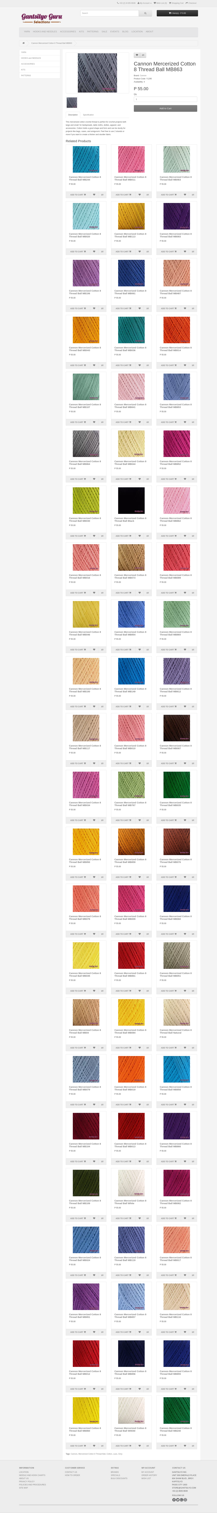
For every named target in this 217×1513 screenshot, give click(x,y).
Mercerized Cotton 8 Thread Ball (92, 1454)
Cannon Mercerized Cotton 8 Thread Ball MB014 (176, 349)
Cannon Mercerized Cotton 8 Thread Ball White (130, 1202)
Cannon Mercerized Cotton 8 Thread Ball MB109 (85, 1202)
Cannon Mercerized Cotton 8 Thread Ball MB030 (85, 519)
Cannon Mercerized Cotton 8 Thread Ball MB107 (85, 405)
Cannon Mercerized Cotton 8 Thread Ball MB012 (85, 1372)
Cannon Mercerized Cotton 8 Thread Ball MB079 (85, 1088)
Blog (125, 31)
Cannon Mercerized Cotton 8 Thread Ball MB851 (85, 1315)
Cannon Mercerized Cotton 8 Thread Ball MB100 (85, 690)
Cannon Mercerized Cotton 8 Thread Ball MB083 (176, 235)
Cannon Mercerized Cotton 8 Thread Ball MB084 (130, 1031)
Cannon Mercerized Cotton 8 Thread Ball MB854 (130, 633)
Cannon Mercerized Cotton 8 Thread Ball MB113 (130, 235)
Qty (135, 94)
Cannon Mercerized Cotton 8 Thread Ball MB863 (51, 43)
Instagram (185, 1500)
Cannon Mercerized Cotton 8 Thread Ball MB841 (130, 405)
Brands (115, 1472)
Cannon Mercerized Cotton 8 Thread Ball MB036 (130, 349)
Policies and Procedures (32, 1485)
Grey (120, 1454)
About (149, 31)
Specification (88, 115)
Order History (149, 1475)
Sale (104, 31)
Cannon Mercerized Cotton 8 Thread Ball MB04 (85, 1031)
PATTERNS (93, 31)
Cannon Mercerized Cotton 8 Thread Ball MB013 (130, 1145)
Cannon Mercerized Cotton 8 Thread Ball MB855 (176, 1372)
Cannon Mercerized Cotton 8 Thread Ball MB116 (176, 1315)
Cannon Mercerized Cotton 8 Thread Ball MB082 (176, 1202)
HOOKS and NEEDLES (45, 31)
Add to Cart (165, 108)
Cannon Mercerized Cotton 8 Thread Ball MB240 (176, 1429)
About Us (24, 1478)
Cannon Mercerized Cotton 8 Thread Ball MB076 (176, 860)
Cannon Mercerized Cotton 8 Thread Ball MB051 (176, 974)
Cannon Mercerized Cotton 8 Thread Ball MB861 (130, 974)
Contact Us (71, 1472)
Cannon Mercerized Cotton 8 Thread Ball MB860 (85, 1429)
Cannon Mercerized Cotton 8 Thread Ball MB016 (85, 576)
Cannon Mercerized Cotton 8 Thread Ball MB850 (85, 860)
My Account (148, 1472)
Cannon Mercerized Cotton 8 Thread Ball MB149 (130, 690)
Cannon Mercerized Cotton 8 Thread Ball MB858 (176, 1088)
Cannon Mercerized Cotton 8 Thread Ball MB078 (85, 917)
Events (114, 31)
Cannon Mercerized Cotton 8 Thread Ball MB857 (130, 1315)
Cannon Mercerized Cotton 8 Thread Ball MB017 (176, 1258)
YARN (27, 31)
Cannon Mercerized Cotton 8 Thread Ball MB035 (176, 804)
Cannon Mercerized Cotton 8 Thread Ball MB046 (85, 633)
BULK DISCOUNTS (119, 1478)
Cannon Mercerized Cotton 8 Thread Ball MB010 (130, 747)
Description (73, 115)
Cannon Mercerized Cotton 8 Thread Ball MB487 (176, 292)
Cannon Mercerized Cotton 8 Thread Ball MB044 (130, 462)
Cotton (109, 1454)
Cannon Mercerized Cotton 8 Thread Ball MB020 (85, 235)
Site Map (23, 1488)
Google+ (181, 1500)
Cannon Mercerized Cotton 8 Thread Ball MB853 (176, 405)
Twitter (178, 1500)
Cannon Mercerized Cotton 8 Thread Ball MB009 (130, 917)
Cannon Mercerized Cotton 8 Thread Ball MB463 (176, 178)
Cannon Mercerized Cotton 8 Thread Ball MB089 (176, 576)
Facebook (174, 1500)
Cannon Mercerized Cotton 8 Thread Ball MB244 (85, 178)
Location (137, 31)
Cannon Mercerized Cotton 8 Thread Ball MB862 (176, 519)
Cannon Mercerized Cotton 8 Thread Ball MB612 (176, 690)
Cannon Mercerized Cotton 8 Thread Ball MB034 (85, 804)
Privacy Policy (27, 1481)
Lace (115, 1454)
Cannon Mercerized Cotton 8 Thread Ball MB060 (176, 917)
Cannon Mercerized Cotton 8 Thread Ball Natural (176, 1031)
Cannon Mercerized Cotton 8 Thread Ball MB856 (130, 1372)
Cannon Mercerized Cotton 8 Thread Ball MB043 (85, 349)
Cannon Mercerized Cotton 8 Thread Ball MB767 (130, 804)
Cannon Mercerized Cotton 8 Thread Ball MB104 (85, 1145)
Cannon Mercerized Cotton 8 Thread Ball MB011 (130, 178)
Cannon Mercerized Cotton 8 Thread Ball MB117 (85, 747)
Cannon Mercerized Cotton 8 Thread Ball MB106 (85, 292)
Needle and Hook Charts (32, 1475)
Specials (115, 1475)
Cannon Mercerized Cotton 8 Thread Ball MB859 (130, 860)
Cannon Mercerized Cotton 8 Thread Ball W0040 (130, 1429)
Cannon (143, 75)
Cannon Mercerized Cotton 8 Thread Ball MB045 (85, 974)
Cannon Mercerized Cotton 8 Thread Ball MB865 (176, 633)
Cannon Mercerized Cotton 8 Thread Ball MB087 (176, 747)
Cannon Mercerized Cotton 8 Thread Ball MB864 (85, 462)
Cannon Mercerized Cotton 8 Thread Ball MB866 (176, 1145)
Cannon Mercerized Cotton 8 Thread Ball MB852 (176, 462)
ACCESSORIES (68, 31)
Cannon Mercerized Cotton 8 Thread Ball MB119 (130, 1258)
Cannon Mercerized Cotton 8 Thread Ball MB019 (130, 1088)
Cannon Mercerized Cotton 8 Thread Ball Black (130, 519)
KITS (81, 31)
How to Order (72, 1475)
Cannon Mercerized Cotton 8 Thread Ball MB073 (130, 576)
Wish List (146, 1478)
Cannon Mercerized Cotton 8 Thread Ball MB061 (130, 292)
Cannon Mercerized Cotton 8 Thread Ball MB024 (85, 1258)
